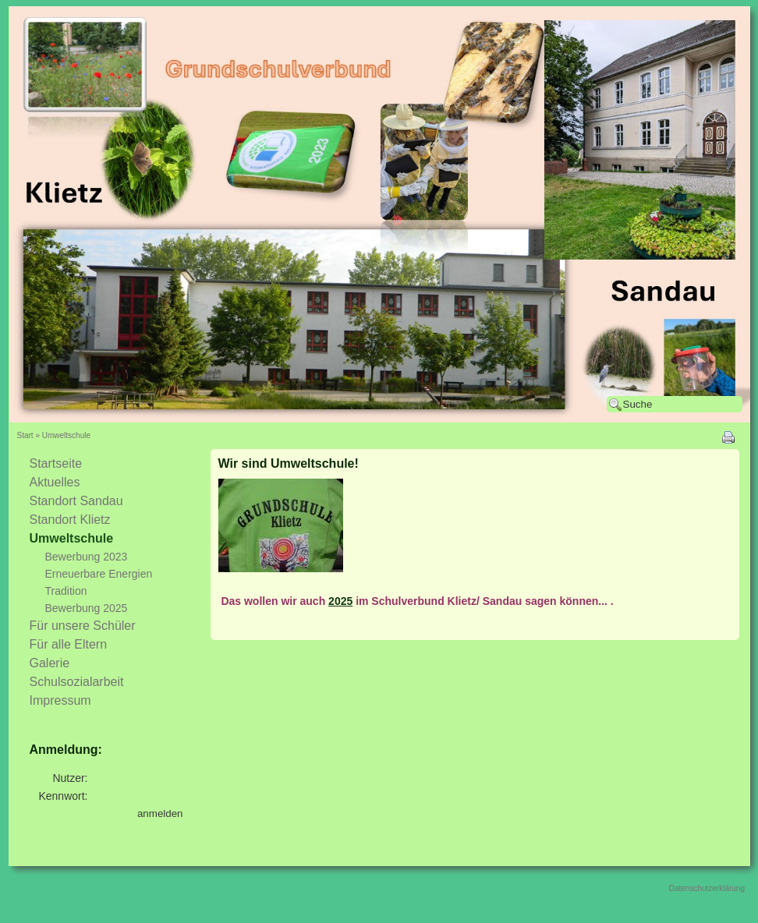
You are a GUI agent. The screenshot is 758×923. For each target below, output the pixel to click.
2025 (340, 601)
